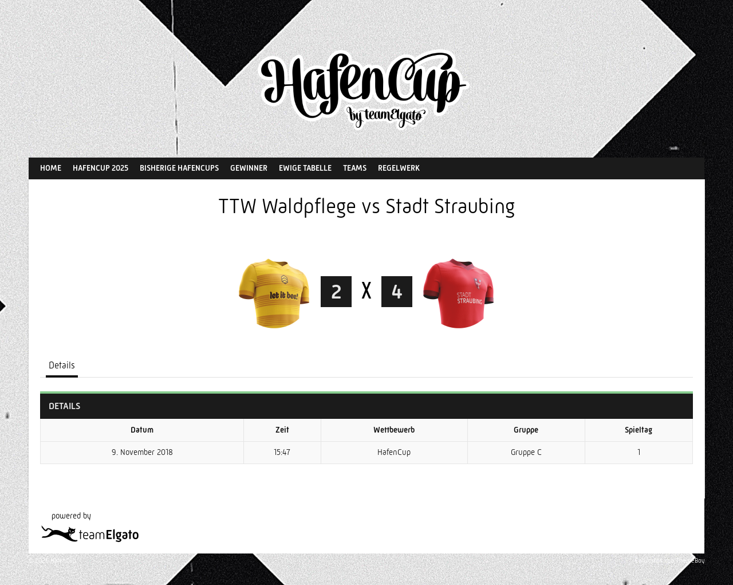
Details (62, 365)
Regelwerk (399, 167)
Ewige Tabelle (305, 167)
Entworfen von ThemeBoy (669, 560)
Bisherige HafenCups (179, 167)
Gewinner (248, 167)
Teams (354, 167)
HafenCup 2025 (100, 167)
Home (50, 167)
